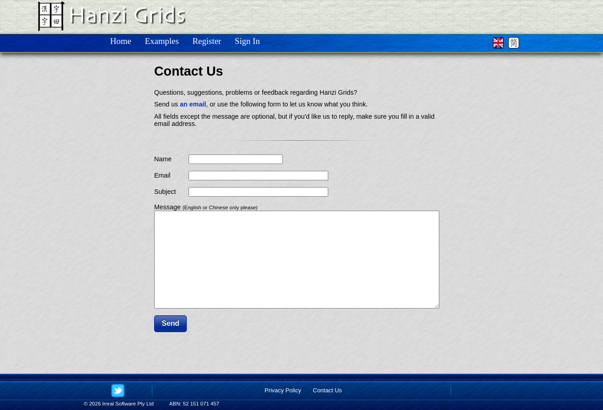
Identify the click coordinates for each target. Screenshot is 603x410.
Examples (162, 41)
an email (193, 104)
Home (120, 41)
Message (206, 207)
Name (162, 159)
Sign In (247, 41)
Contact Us (327, 390)
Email (162, 175)
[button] (170, 342)
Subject (165, 191)
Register (206, 41)
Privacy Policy (283, 390)
